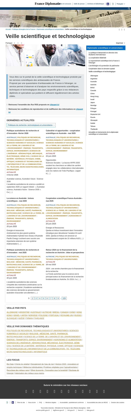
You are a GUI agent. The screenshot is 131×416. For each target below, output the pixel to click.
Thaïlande (39, 318)
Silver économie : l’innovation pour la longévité (49, 370)
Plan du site (21, 402)
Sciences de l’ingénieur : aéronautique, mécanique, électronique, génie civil (25, 153)
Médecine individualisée (33, 367)
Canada (64, 312)
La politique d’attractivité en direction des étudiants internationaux (103, 54)
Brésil (56, 312)
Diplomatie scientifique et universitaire (105, 48)
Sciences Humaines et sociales (21, 143)
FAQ (40, 402)
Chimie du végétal (22, 364)
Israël (16, 315)
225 (64, 298)
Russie (77, 315)
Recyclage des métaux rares (18, 370)
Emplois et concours (64, 4)
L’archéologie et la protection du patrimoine (104, 66)
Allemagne (12, 312)
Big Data (10, 364)
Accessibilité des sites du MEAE (97, 402)
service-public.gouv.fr (43, 410)
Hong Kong (94, 96)
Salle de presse (79, 4)
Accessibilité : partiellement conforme (72, 402)
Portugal (54, 315)
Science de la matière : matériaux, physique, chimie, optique (25, 158)
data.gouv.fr (90, 410)
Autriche (50, 257)
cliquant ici (54, 105)
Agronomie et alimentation (67, 340)
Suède (21, 318)
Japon (24, 315)
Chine (72, 312)
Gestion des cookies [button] (117, 402)
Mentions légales (50, 402)
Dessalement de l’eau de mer (42, 364)
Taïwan (29, 318)
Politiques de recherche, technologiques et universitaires (30, 125)
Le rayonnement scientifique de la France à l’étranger (104, 62)
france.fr (80, 410)
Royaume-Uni (66, 315)
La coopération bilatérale (97, 58)
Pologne (43, 315)
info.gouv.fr (71, 410)
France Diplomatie (47, 3)
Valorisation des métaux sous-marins (29, 373)
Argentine (24, 312)
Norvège (33, 315)
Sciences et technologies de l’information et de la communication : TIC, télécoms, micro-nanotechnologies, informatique (45, 349)
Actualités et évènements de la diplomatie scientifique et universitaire (103, 133)
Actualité (11, 172)
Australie (11, 137)
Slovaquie (12, 318)
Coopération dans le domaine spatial (102, 69)
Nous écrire (32, 402)
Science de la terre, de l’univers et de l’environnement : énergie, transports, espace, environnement (64, 213)
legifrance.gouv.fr (58, 410)
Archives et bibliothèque (95, 4)
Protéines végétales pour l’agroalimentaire (61, 367)
